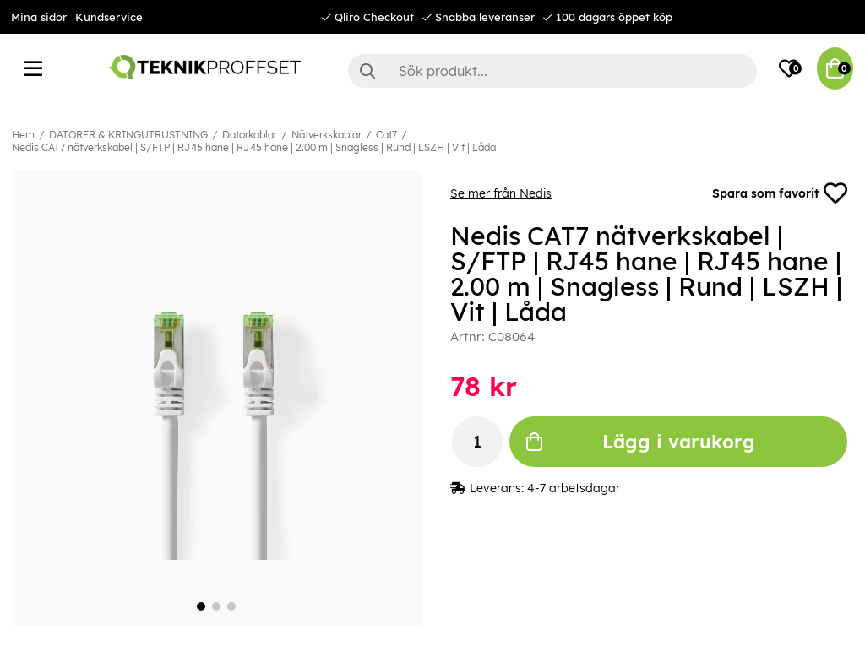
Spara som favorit (779, 193)
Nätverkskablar (326, 134)
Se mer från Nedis (501, 193)
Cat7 (386, 134)
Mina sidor (39, 17)
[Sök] (552, 71)
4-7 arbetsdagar (573, 488)
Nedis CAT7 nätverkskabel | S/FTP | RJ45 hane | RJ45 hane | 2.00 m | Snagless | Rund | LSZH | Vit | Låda (254, 147)
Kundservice (109, 17)
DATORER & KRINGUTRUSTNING (128, 134)
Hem (23, 134)
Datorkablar (249, 134)
